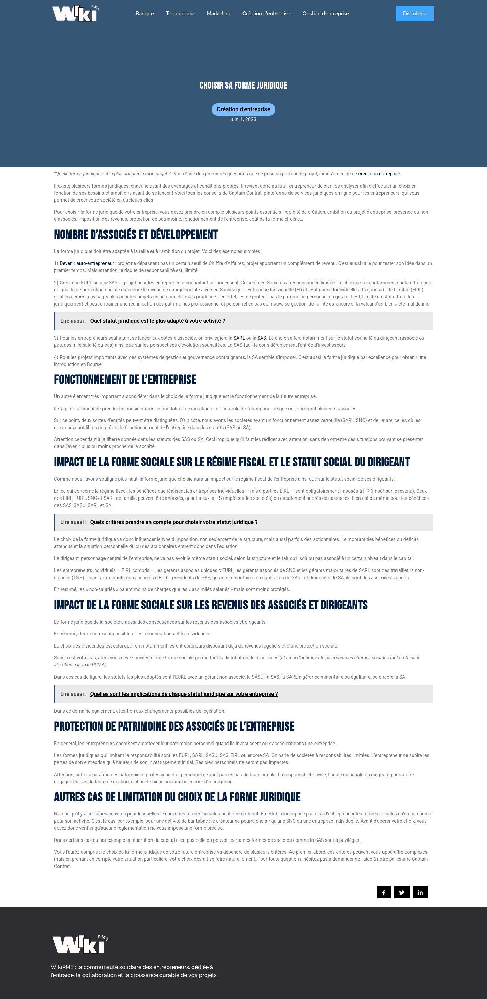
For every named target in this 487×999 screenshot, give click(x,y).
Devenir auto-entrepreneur (87, 263)
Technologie (180, 13)
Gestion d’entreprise (326, 13)
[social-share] (384, 892)
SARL (239, 338)
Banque (145, 13)
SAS (261, 338)
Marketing (218, 13)
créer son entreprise (379, 173)
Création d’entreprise (266, 13)
